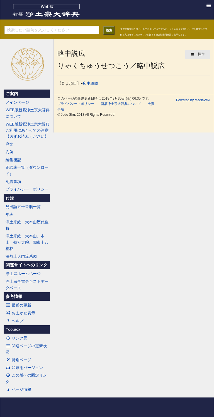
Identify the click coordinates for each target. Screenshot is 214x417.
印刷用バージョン (24, 367)
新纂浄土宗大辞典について (121, 104)
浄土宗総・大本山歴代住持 (27, 225)
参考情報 (14, 296)
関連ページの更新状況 (26, 349)
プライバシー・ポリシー (27, 189)
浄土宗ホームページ (23, 273)
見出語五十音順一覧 (23, 206)
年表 (9, 214)
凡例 (9, 152)
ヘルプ (14, 321)
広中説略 (90, 83)
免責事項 (13, 181)
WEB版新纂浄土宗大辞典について (28, 113)
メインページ (17, 102)
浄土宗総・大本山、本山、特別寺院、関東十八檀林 (27, 242)
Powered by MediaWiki (193, 100)
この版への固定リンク (26, 378)
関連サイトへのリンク (26, 265)
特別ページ (18, 360)
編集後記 (13, 160)
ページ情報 (18, 389)
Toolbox (13, 329)
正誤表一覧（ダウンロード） (27, 170)
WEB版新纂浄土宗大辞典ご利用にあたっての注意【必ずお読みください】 (28, 130)
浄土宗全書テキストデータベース (27, 284)
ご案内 (12, 93)
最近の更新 (18, 305)
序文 (9, 144)
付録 (10, 198)
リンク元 (16, 338)
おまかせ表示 (20, 313)
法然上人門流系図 (21, 256)
